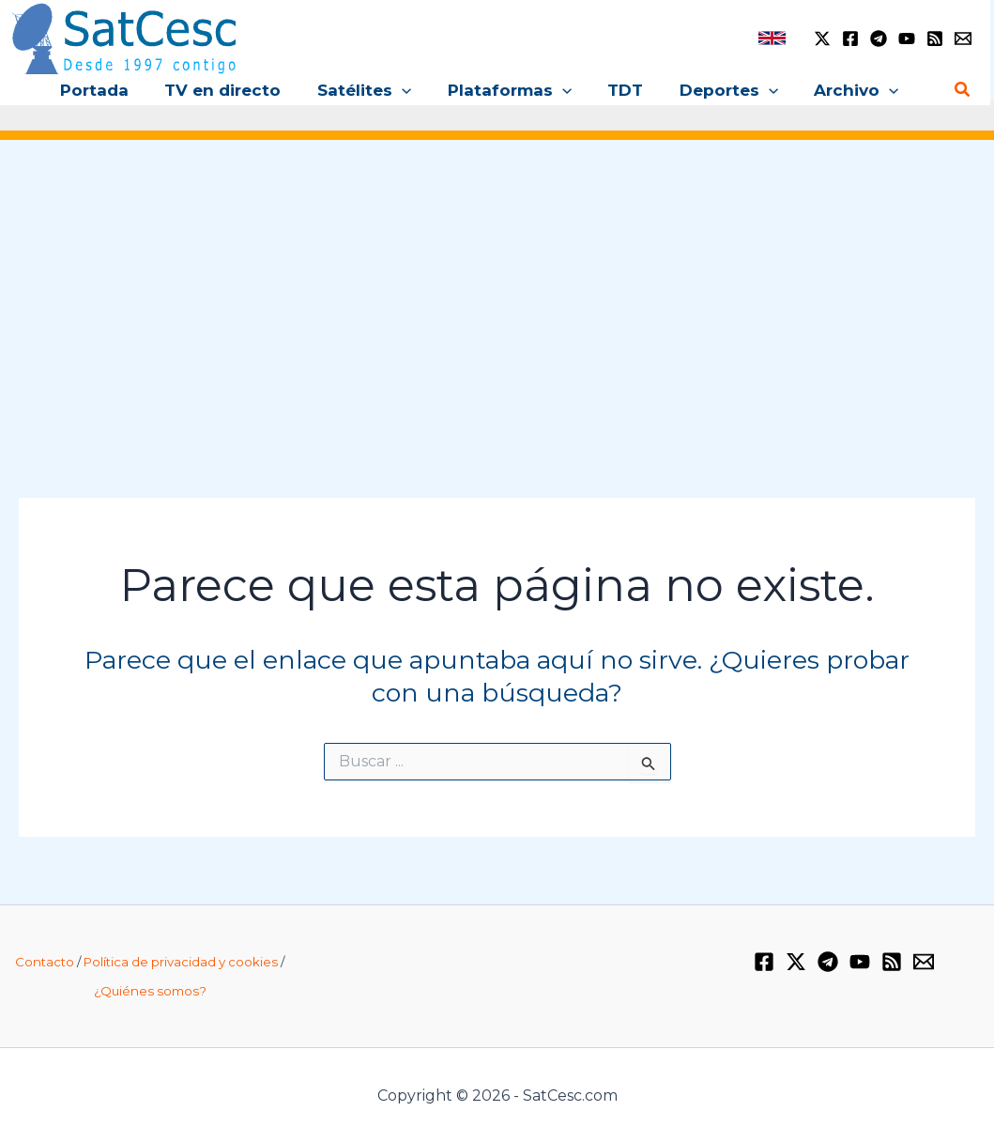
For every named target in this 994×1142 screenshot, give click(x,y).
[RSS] (934, 38)
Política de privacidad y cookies (181, 961)
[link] (772, 38)
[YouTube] (906, 38)
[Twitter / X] (822, 38)
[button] (419, 90)
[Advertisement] (497, 298)
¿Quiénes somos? (150, 990)
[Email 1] (963, 38)
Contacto (44, 961)
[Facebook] (850, 38)
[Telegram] (878, 38)
